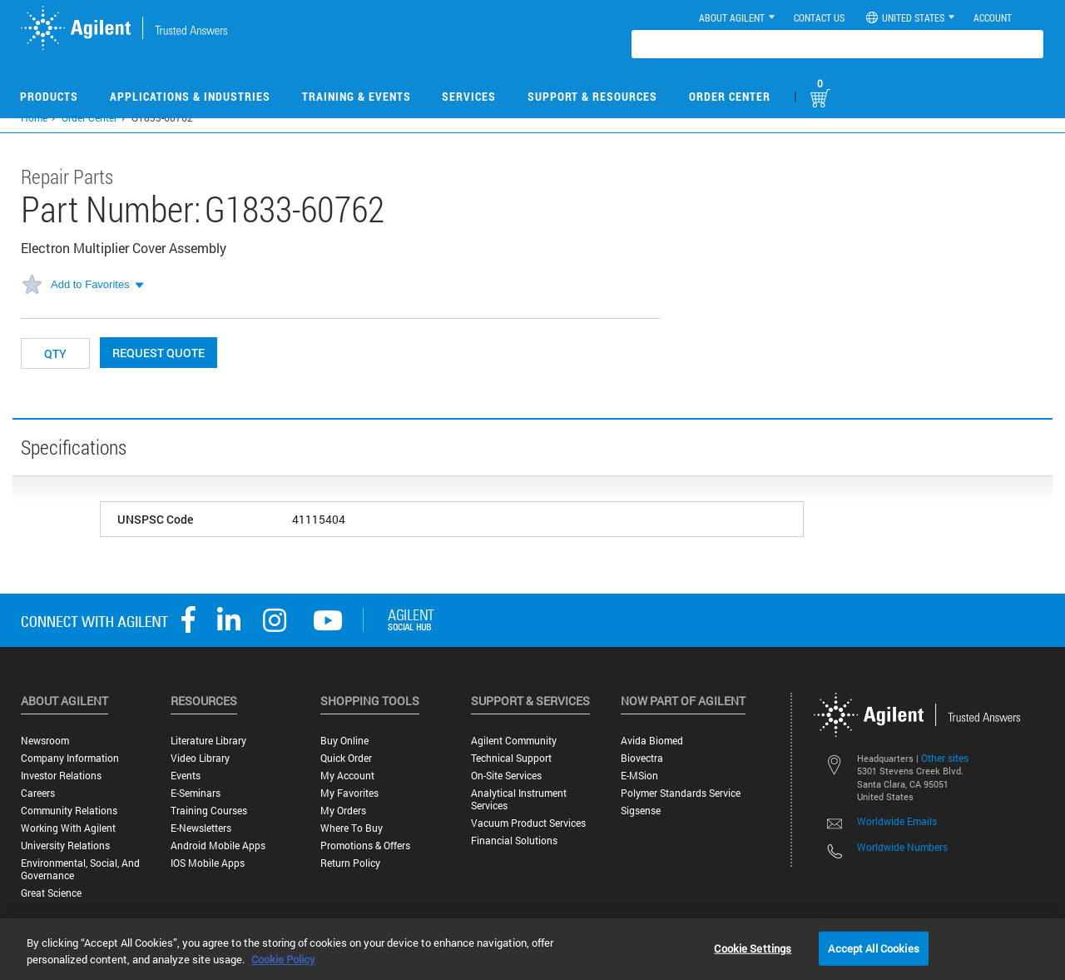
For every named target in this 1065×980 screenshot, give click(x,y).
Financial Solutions (514, 840)
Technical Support (511, 758)
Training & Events (356, 96)
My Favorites (349, 793)
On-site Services (506, 775)
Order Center (729, 96)
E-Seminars (195, 793)
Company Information (70, 758)
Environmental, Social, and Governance (80, 869)
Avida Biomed (652, 740)
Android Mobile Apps (218, 845)
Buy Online (344, 740)
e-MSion (639, 775)
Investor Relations (61, 775)
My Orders (343, 810)
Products (49, 96)
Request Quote (158, 353)
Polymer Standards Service (681, 793)
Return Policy (350, 863)
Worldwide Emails (897, 821)
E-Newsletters (201, 828)
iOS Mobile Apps (208, 863)
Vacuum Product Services (528, 823)
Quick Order (346, 758)
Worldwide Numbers (902, 846)
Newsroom (45, 740)
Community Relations (69, 810)
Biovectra (642, 758)
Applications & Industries (190, 96)
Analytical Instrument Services (519, 799)
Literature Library (208, 740)
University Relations (65, 845)
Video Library (200, 758)
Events (186, 775)
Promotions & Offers (365, 845)
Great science (51, 893)
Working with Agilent (68, 828)
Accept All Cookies (873, 947)
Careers (38, 793)
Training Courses (209, 810)
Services (469, 96)
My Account (347, 775)
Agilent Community (514, 740)
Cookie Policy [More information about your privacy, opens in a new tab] (283, 959)
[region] (532, 949)
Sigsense (641, 810)
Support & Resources (592, 96)
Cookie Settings (752, 947)
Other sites (944, 757)
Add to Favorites (90, 284)
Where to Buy (351, 828)
